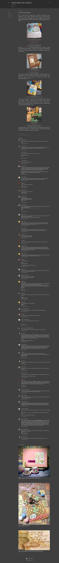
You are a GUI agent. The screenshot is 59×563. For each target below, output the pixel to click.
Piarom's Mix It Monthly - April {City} (34, 41)
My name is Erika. (24, 389)
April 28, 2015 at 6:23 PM (24, 231)
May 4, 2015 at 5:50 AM (24, 426)
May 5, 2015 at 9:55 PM (24, 434)
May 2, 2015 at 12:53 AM (24, 377)
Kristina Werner (25, 47)
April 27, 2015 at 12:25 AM (24, 180)
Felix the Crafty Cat (24, 308)
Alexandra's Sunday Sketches (34, 42)
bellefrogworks (23, 395)
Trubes (22, 281)
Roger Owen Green (24, 319)
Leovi (22, 314)
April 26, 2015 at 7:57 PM (24, 163)
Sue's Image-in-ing (34, 124)
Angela (22, 293)
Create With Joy (23, 408)
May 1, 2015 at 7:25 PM (24, 364)
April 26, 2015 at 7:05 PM (24, 158)
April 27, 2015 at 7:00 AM (24, 202)
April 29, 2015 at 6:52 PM (24, 311)
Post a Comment (21, 441)
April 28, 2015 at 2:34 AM (24, 211)
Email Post (22, 133)
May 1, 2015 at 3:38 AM (24, 341)
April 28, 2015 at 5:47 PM (24, 225)
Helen (22, 240)
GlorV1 (22, 360)
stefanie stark (23, 344)
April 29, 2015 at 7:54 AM (24, 290)
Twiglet (22, 269)
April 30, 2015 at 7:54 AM (24, 325)
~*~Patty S (23, 196)
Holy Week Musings (24, 525)
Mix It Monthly (37, 224)
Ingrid (22, 259)
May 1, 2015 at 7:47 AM (24, 358)
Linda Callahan (23, 160)
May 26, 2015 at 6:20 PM (24, 439)
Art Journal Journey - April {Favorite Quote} (34, 40)
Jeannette (22, 190)
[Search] (49, 3)
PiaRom (22, 221)
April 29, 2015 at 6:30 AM (24, 278)
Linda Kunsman (23, 401)
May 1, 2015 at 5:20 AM (24, 349)
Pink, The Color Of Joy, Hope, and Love (29, 478)
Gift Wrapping (10, 15)
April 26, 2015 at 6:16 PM (24, 143)
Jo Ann (22, 333)
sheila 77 (22, 214)
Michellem (23, 139)
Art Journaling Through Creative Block (30, 551)
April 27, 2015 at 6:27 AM (24, 193)
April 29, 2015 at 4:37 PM (24, 306)
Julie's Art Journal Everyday (34, 43)
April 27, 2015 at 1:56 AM (24, 187)
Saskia (22, 183)
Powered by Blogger (29, 558)
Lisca (22, 352)
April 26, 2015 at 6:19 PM (24, 149)
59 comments (22, 527)
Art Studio (9, 14)
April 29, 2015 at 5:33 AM (24, 272)
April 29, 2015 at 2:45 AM (24, 266)
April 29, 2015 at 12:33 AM (24, 243)
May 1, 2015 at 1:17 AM (24, 330)
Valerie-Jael (23, 177)
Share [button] (19, 133)
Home (13, 6)
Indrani (22, 234)
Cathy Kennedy (23, 418)
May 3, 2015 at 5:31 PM (24, 416)
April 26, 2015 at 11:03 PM (24, 174)
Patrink (22, 301)
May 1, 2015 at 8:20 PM (24, 370)
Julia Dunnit (23, 245)
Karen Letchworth (24, 429)
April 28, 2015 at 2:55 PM (24, 218)
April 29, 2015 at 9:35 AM (24, 299)
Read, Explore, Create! (22, 3)
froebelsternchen (24, 275)
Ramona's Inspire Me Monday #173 (34, 44)
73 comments (22, 552)
